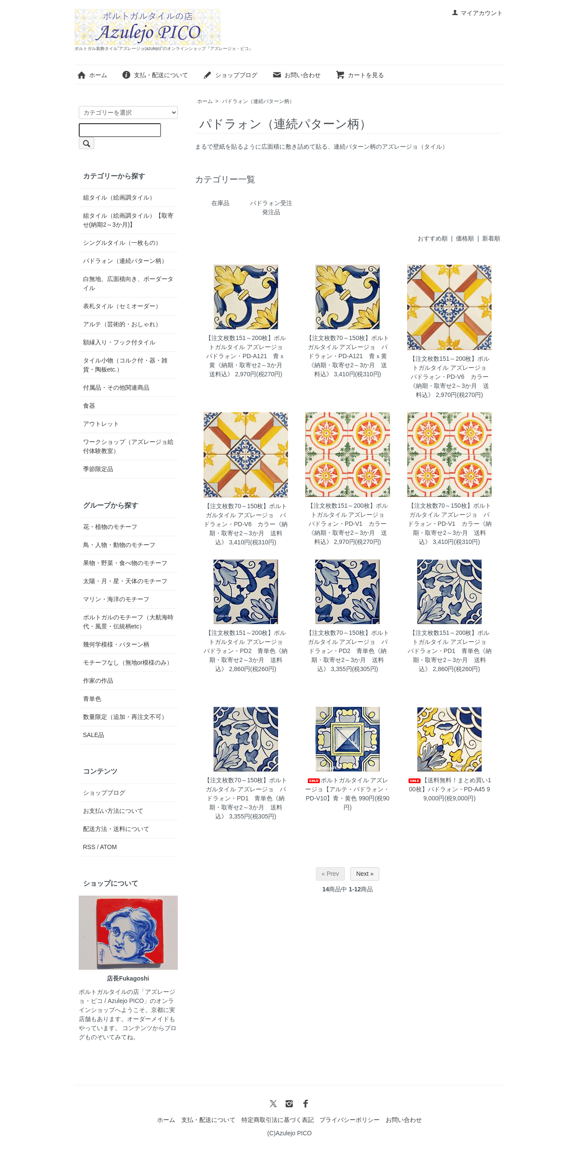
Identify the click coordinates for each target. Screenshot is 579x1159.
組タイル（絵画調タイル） (119, 197)
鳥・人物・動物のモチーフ (119, 544)
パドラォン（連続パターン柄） (258, 101)
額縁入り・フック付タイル (119, 342)
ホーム (92, 75)
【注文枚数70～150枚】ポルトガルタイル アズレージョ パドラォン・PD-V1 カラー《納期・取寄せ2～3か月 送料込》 (450, 523)
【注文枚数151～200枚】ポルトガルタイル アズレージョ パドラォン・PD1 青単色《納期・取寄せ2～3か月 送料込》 (450, 650)
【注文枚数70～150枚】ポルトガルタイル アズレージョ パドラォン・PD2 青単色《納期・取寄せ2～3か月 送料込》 (347, 650)
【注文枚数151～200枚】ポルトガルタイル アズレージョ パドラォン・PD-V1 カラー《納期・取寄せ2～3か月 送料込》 (348, 523)
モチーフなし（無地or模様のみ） (128, 662)
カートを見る (359, 75)
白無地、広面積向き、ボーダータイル (128, 283)
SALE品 (94, 734)
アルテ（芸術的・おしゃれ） (122, 324)
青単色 (92, 698)
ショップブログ (230, 75)
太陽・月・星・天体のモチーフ (125, 581)
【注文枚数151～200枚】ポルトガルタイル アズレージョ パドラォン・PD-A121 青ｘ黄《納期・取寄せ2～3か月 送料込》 (246, 356)
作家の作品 (98, 680)
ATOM (108, 846)
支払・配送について (154, 75)
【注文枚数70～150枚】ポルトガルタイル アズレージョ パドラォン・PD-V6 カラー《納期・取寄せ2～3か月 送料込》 (246, 524)
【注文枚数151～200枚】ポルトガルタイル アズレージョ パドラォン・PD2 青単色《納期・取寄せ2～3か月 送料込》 (246, 650)
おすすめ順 (433, 238)
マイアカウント (477, 12)
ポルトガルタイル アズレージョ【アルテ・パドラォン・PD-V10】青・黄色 (347, 789)
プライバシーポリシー (349, 1119)
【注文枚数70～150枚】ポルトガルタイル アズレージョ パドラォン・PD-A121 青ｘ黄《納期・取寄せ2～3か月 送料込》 (347, 356)
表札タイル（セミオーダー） (122, 306)
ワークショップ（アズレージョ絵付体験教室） (128, 446)
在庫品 (220, 203)
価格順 (465, 238)
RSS (89, 846)
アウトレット (101, 423)
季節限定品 (98, 468)
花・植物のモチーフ (110, 526)
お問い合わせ (296, 75)
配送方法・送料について (116, 828)
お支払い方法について (113, 810)
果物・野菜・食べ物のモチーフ (125, 562)
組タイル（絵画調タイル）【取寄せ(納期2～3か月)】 (128, 220)
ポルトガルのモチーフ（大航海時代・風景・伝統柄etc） (128, 622)
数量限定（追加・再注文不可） (125, 716)
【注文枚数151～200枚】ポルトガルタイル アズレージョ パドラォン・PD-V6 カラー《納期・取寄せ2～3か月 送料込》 (450, 376)
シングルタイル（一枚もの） (122, 242)
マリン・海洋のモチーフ (116, 599)
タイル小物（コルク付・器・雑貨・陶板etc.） (125, 365)
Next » (364, 873)
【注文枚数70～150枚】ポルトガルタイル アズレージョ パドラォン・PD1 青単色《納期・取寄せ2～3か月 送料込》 (245, 798)
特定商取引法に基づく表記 (278, 1119)
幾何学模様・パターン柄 (116, 644)
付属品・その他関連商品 (116, 387)
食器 (89, 405)
